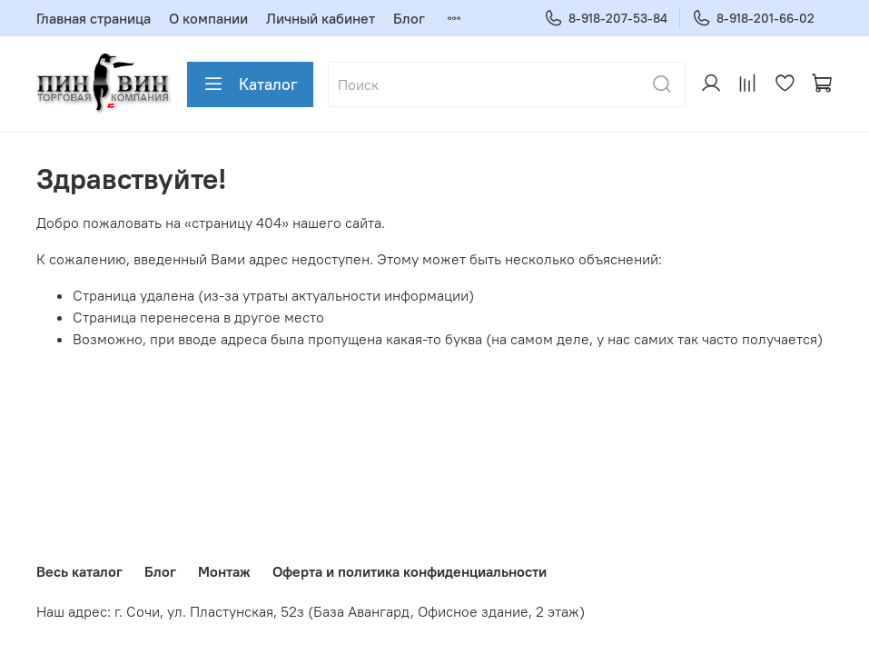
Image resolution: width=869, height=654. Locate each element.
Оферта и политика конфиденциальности (409, 571)
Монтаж (224, 571)
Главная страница (93, 18)
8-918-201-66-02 (753, 18)
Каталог (250, 84)
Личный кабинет (320, 18)
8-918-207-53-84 (605, 18)
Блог (409, 18)
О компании (208, 18)
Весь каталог (79, 571)
